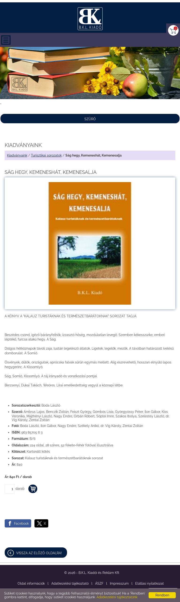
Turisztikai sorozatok (46, 155)
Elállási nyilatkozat (149, 583)
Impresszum (119, 583)
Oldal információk (31, 583)
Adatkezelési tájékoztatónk (117, 597)
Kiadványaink (17, 155)
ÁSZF (99, 583)
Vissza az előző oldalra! (39, 553)
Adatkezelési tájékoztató (70, 583)
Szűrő (90, 119)
